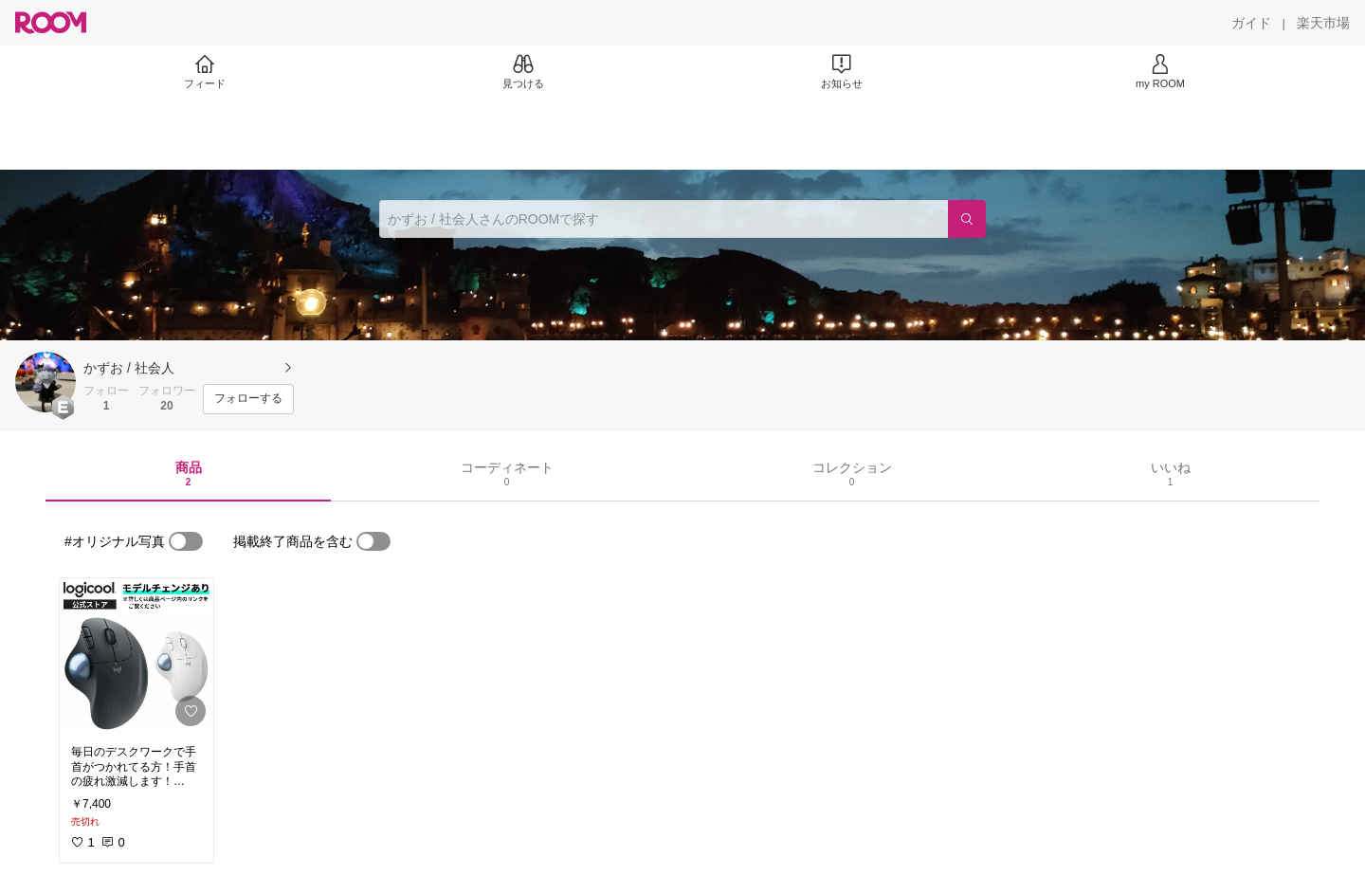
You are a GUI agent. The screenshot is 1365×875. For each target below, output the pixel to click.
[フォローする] (248, 399)
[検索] (967, 219)
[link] (136, 656)
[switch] (186, 541)
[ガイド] (1251, 22)
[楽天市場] (1323, 22)
